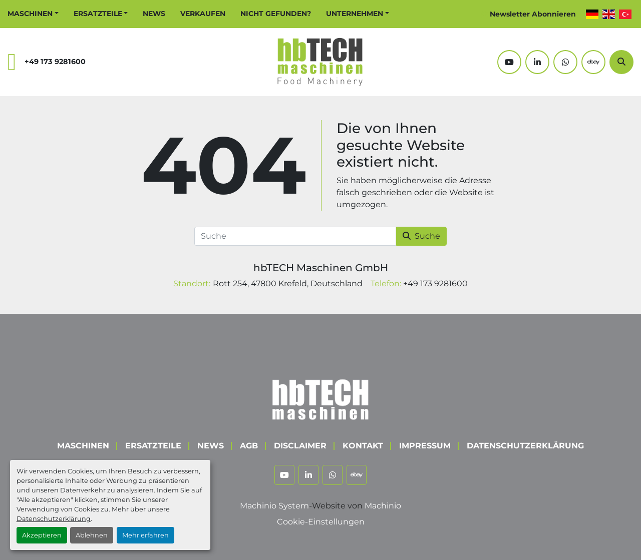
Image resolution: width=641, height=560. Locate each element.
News (154, 13)
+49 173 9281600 (55, 61)
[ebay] (593, 62)
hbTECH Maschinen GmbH (320, 268)
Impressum (425, 445)
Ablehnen (92, 535)
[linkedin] (537, 62)
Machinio (383, 505)
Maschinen (30, 13)
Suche (421, 236)
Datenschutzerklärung (54, 518)
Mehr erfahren (145, 535)
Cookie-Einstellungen (321, 521)
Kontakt (363, 445)
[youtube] (509, 62)
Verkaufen (202, 13)
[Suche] (621, 62)
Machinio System (274, 505)
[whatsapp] (565, 62)
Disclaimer (300, 445)
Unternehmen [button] (354, 13)
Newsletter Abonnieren (533, 14)
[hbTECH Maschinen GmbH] (320, 397)
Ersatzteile (98, 13)
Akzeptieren (42, 535)
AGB (249, 445)
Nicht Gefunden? (275, 13)
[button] (33, 14)
